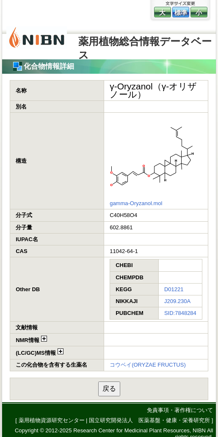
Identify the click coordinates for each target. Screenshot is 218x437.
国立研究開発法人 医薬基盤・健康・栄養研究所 (149, 420)
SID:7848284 (180, 313)
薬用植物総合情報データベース (145, 45)
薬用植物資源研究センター (52, 420)
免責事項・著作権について (180, 410)
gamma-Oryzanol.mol (136, 203)
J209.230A (177, 301)
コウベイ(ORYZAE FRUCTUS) (148, 365)
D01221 (174, 289)
